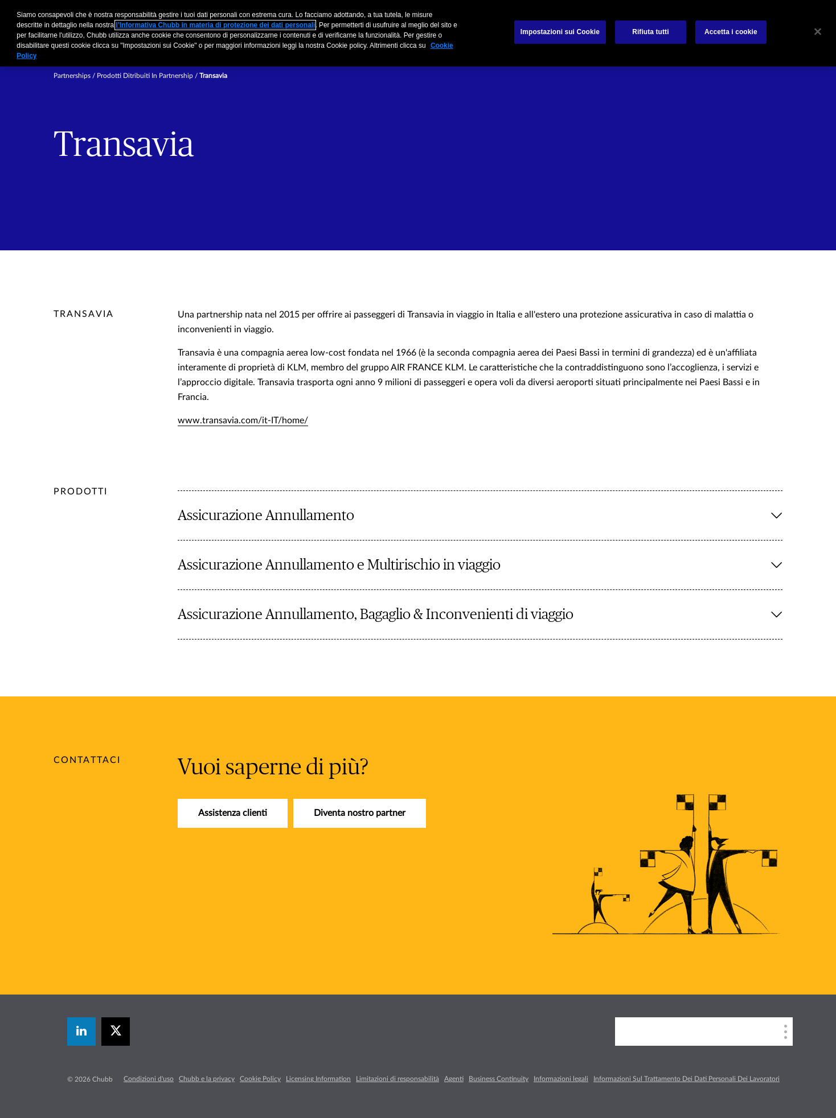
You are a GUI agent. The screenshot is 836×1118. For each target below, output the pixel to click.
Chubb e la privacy (207, 1078)
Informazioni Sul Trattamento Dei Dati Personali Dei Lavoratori (686, 1078)
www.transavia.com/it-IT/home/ (243, 420)
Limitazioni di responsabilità (397, 1078)
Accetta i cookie (730, 32)
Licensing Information (318, 1078)
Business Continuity (498, 1078)
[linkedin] (81, 1031)
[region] (418, 33)
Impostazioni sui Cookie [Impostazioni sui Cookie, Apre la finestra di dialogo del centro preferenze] (560, 32)
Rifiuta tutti (650, 32)
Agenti (454, 1078)
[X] (115, 1031)
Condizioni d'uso (149, 1078)
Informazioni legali (561, 1078)
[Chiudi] (817, 31)
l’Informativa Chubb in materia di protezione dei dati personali (215, 25)
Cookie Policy (260, 1078)
